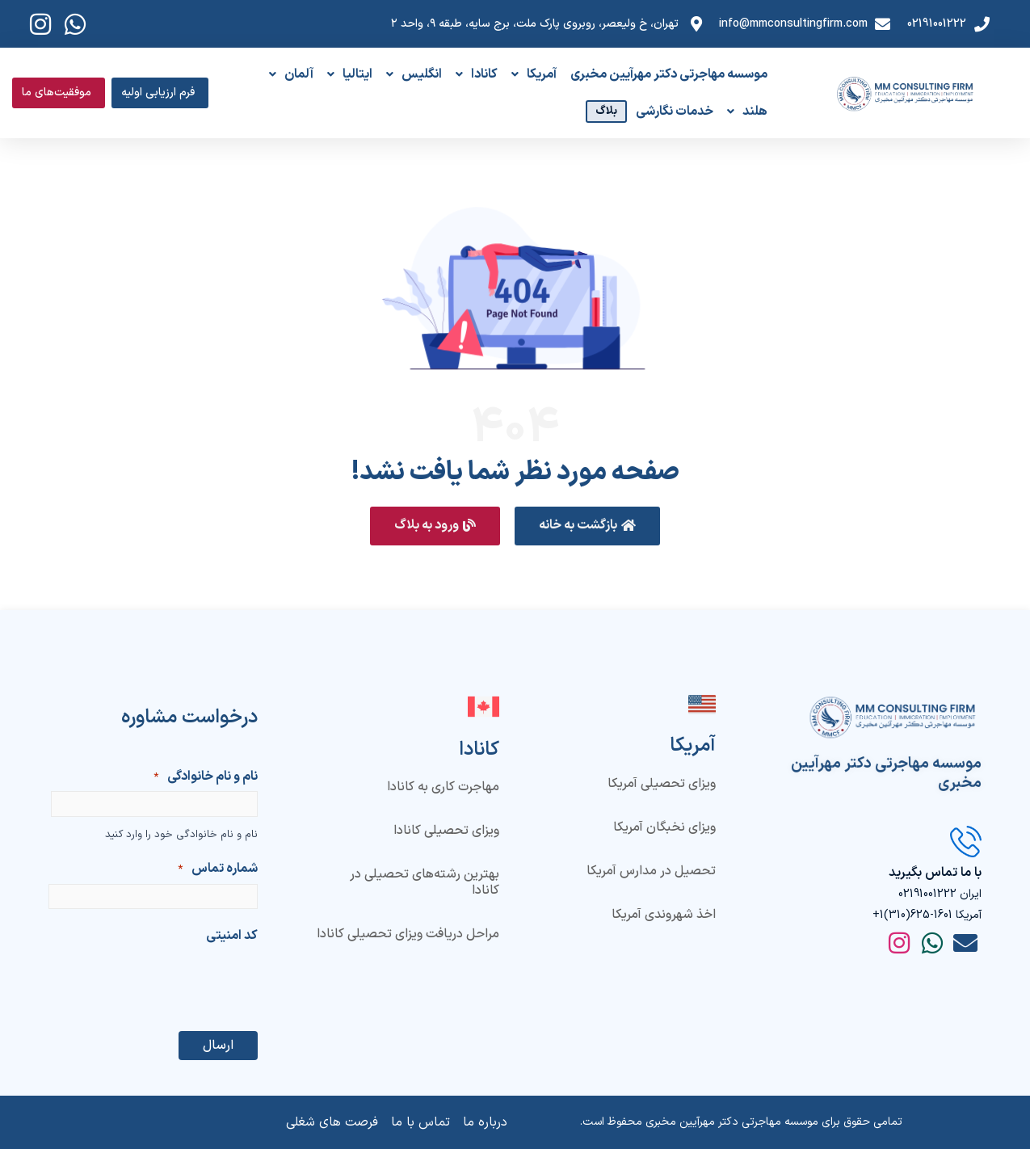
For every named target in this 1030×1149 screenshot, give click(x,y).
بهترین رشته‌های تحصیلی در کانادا (424, 882)
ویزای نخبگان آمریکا (664, 827)
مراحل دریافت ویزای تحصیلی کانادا (408, 934)
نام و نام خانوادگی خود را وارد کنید (181, 835)
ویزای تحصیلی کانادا (446, 830)
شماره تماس (218, 869)
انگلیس (414, 74)
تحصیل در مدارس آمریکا (651, 871)
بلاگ (606, 111)
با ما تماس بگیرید (935, 872)
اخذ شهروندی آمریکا (664, 914)
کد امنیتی (232, 935)
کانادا (477, 74)
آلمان (291, 74)
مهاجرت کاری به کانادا (443, 787)
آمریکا (534, 74)
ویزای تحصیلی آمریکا (661, 783)
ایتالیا (349, 74)
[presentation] (135, 981)
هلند (747, 111)
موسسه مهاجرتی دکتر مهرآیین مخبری (668, 74)
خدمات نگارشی (674, 111)
